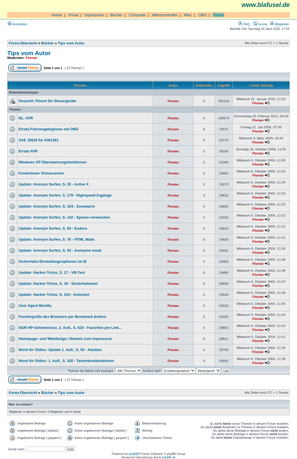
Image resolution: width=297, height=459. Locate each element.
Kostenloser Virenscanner (41, 173)
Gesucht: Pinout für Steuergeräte (47, 101)
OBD (202, 15)
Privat (73, 15)
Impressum (94, 15)
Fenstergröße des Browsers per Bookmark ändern (62, 317)
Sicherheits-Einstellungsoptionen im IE (53, 262)
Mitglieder (279, 24)
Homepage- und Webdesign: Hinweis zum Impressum (65, 339)
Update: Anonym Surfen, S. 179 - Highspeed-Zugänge (65, 195)
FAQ (243, 24)
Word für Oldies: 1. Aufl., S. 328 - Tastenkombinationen (66, 361)
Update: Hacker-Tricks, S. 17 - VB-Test (52, 273)
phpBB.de (168, 457)
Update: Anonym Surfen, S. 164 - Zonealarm (57, 206)
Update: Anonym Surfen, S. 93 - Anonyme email (60, 251)
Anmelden (17, 24)
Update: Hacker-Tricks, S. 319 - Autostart (54, 295)
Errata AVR (28, 151)
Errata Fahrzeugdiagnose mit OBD (48, 129)
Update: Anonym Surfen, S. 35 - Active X (54, 184)
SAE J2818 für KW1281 (39, 140)
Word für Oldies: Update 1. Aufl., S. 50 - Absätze (60, 350)
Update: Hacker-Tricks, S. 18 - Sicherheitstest (58, 284)
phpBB (133, 454)
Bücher (116, 15)
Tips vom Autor (71, 43)
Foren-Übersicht (23, 43)
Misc (188, 15)
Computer (137, 15)
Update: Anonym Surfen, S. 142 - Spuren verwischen (64, 217)
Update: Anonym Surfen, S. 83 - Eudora (53, 228)
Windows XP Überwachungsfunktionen (53, 162)
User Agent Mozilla (35, 306)
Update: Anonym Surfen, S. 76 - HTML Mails (57, 239)
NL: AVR (26, 118)
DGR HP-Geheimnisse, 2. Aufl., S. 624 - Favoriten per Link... (70, 328)
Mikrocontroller (165, 15)
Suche (260, 24)
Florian (31, 58)
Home (57, 15)
